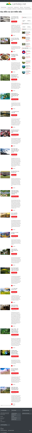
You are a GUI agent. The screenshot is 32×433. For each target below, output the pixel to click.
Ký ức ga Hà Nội (28, 56)
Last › (14, 405)
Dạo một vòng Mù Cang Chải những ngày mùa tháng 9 (15, 269)
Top (30, 430)
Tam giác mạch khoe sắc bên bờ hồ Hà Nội (28, 44)
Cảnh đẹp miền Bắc (14, 21)
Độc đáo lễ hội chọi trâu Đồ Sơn (15, 172)
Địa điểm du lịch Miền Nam (29, 20)
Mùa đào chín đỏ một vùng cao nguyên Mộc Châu (15, 76)
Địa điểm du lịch (16, 7)
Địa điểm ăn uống (14, 419)
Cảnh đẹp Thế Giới (10, 7)
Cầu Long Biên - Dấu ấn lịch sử (14, 214)
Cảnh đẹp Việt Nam (3, 7)
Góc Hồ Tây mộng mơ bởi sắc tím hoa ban (15, 39)
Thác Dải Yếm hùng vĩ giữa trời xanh (14, 250)
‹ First (1, 405)
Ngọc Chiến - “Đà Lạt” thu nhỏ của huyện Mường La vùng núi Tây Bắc (14, 330)
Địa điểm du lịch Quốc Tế (15, 99)
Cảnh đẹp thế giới (11, 430)
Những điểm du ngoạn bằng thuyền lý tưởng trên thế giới (15, 95)
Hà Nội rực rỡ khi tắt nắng (14, 233)
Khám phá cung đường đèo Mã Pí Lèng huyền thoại (14, 388)
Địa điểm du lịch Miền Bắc (15, 134)
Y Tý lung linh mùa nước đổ (15, 112)
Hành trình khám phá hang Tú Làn (14, 306)
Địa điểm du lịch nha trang (25, 413)
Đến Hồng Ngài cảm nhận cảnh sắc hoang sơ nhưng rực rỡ (15, 150)
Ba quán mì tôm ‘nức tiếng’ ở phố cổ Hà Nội (14, 55)
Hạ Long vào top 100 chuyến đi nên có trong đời (28, 71)
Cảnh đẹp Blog (5, 432)
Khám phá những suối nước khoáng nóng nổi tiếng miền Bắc (15, 192)
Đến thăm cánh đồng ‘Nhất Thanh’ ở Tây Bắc (28, 66)
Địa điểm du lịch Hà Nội (24, 26)
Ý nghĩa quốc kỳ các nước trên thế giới (28, 52)
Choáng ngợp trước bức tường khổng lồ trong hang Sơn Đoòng (14, 352)
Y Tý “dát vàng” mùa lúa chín (14, 289)
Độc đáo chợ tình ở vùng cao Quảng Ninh (15, 131)
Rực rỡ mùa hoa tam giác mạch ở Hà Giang (14, 369)
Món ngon (21, 7)
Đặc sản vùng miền (27, 7)
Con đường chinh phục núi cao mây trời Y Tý (14, 18)
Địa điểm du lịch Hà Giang (15, 373)
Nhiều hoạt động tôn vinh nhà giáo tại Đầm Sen (28, 33)
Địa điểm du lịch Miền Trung (24, 21)
